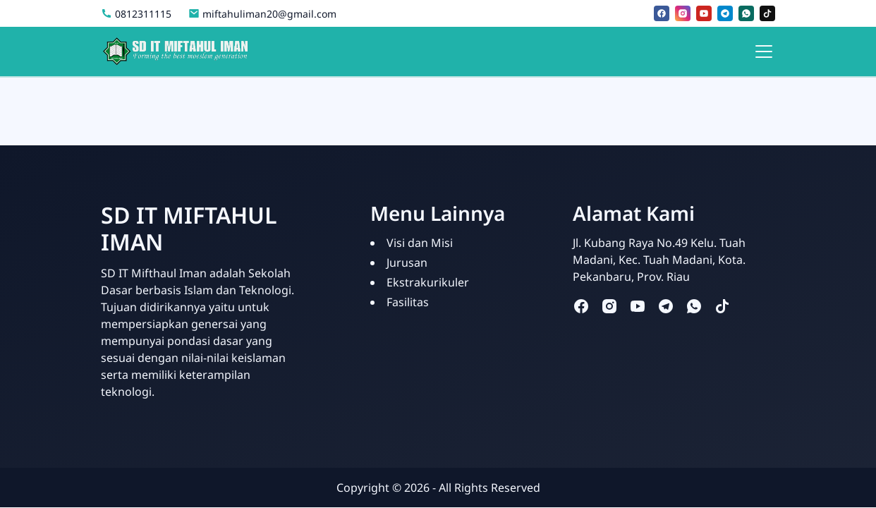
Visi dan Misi (420, 242)
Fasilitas (408, 302)
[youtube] (704, 13)
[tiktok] (767, 13)
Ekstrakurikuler (428, 282)
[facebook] (661, 13)
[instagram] (683, 13)
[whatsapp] (746, 13)
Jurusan (407, 262)
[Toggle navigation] (764, 51)
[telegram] (725, 13)
